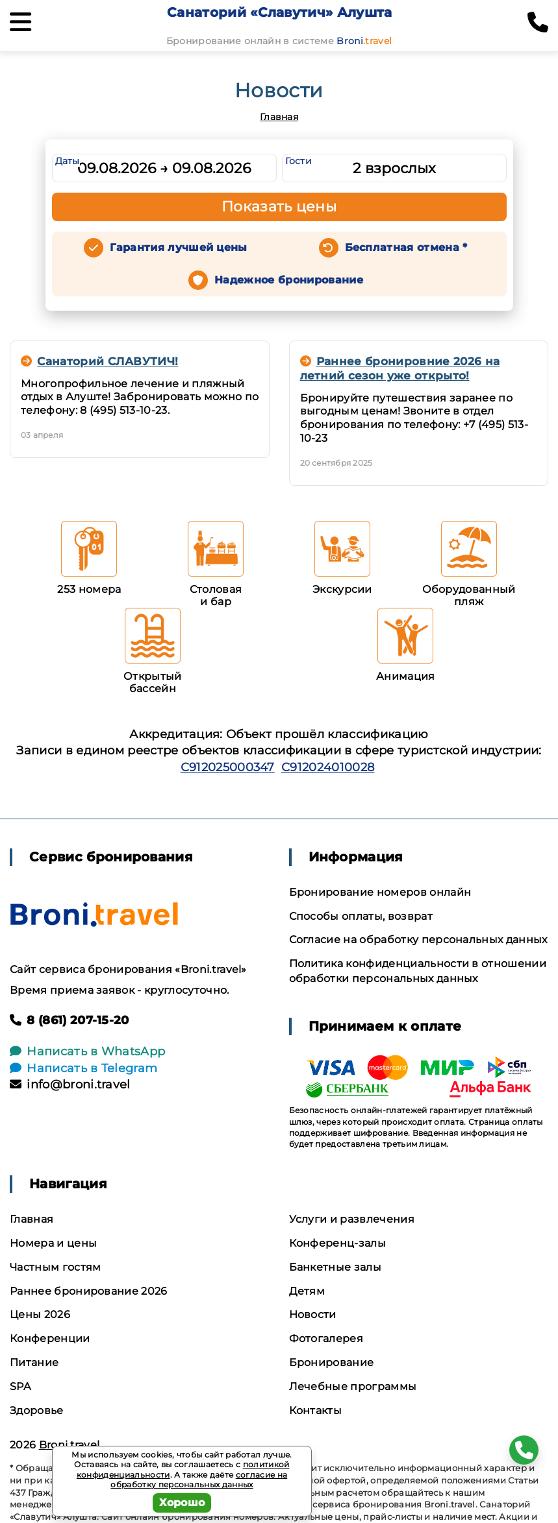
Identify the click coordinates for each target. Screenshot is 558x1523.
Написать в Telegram (83, 1068)
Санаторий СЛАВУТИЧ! (99, 361)
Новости (312, 1314)
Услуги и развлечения (351, 1219)
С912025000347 (228, 767)
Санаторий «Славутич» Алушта (279, 12)
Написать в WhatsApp (87, 1051)
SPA (20, 1386)
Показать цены (279, 206)
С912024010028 (327, 767)
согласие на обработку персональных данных (198, 1480)
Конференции (50, 1338)
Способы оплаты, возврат (361, 916)
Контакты (315, 1410)
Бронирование (331, 1362)
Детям (307, 1291)
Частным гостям (55, 1267)
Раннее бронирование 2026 (89, 1291)
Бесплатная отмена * (406, 247)
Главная (279, 117)
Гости (298, 161)
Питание (34, 1362)
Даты (67, 161)
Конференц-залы (337, 1243)
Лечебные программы (353, 1386)
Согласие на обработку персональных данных (418, 939)
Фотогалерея (326, 1338)
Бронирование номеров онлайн (380, 892)
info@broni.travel (70, 1084)
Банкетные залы (335, 1267)
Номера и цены (53, 1243)
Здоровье (37, 1410)
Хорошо (182, 1502)
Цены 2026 (40, 1314)
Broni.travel (69, 1445)
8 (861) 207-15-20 (69, 1020)
